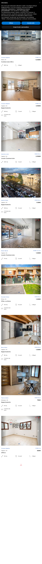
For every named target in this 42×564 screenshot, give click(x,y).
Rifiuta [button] (11, 23)
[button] (39, 2)
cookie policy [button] (25, 10)
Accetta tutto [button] (30, 23)
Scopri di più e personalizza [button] (21, 27)
